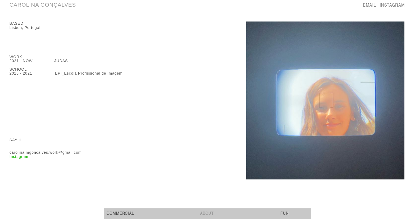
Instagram (19, 156)
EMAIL (369, 5)
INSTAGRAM (392, 5)
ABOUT (207, 213)
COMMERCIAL (121, 213)
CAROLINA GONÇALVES (43, 5)
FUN (284, 213)
